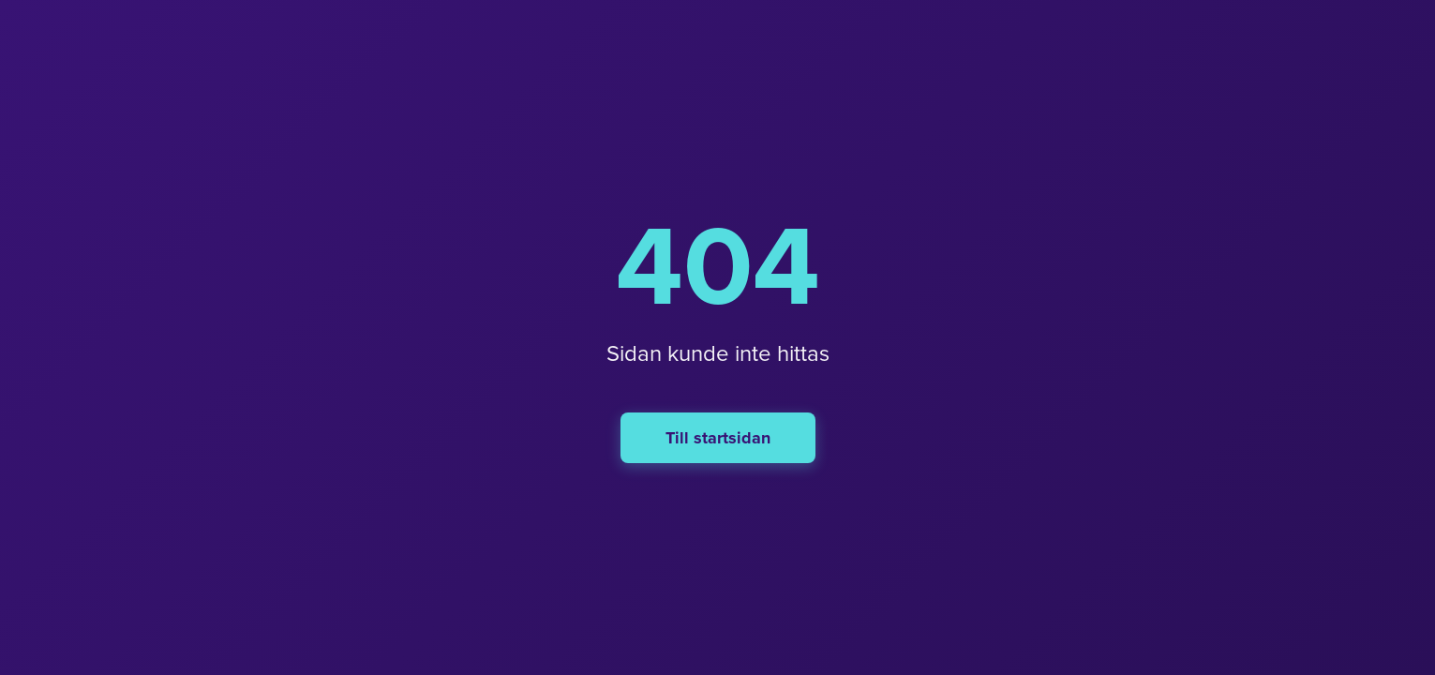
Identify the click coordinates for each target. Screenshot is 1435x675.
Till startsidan (717, 438)
